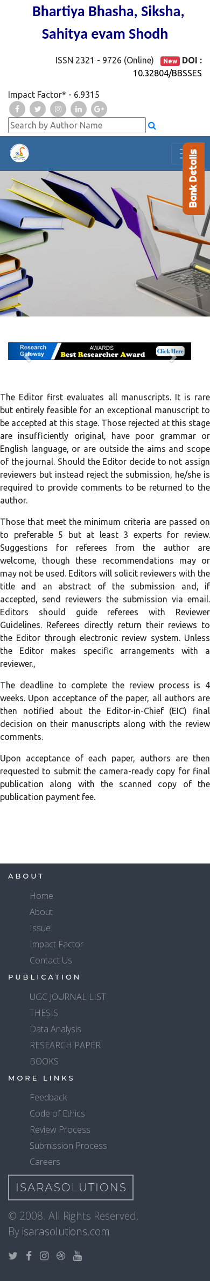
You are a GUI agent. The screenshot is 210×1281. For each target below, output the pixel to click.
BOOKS (44, 1061)
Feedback (48, 1097)
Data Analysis (55, 1029)
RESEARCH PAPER (65, 1045)
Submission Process (68, 1146)
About (41, 912)
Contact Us (51, 960)
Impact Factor (56, 944)
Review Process (60, 1129)
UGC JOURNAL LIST (68, 997)
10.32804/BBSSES (167, 73)
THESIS (44, 1013)
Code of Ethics (57, 1113)
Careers (45, 1162)
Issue (40, 928)
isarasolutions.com (66, 1231)
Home (41, 896)
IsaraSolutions (71, 1187)
